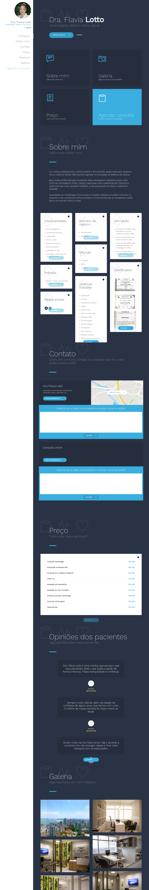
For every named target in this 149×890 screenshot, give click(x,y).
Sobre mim (23, 41)
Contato (25, 46)
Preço (26, 52)
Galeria (25, 63)
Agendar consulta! (18, 68)
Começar (24, 36)
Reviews (24, 57)
